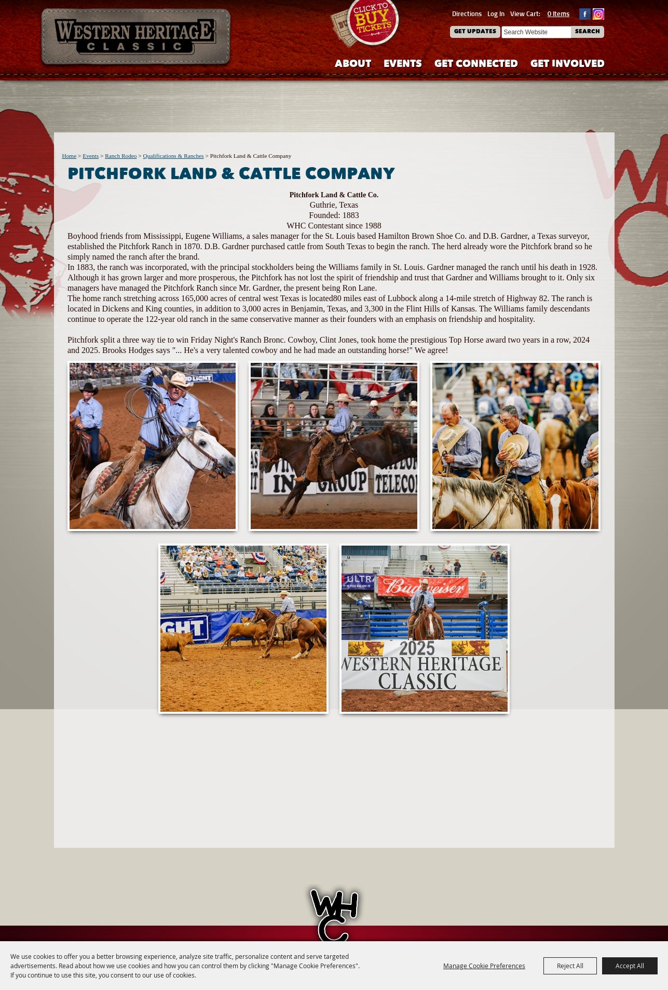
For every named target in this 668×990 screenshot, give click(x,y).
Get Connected (476, 65)
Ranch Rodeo (121, 156)
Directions (467, 13)
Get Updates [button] (475, 32)
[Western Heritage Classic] (136, 39)
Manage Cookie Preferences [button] (484, 965)
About (353, 65)
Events (403, 65)
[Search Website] (536, 32)
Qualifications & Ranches (173, 156)
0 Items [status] (558, 13)
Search (587, 32)
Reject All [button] (570, 965)
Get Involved (567, 65)
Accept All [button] (630, 965)
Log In (496, 13)
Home (69, 156)
